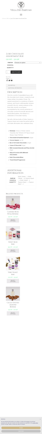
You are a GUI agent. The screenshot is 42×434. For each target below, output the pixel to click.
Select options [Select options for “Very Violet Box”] (12, 281)
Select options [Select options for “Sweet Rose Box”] (12, 251)
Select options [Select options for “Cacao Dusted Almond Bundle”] (12, 313)
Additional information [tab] (15, 88)
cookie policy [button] (35, 423)
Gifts (7, 18)
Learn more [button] (21, 431)
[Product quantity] (8, 72)
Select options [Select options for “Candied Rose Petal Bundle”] (12, 220)
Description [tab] (11, 85)
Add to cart (16, 72)
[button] (21, 14)
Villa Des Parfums (21, 10)
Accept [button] (21, 427)
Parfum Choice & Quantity (10, 65)
